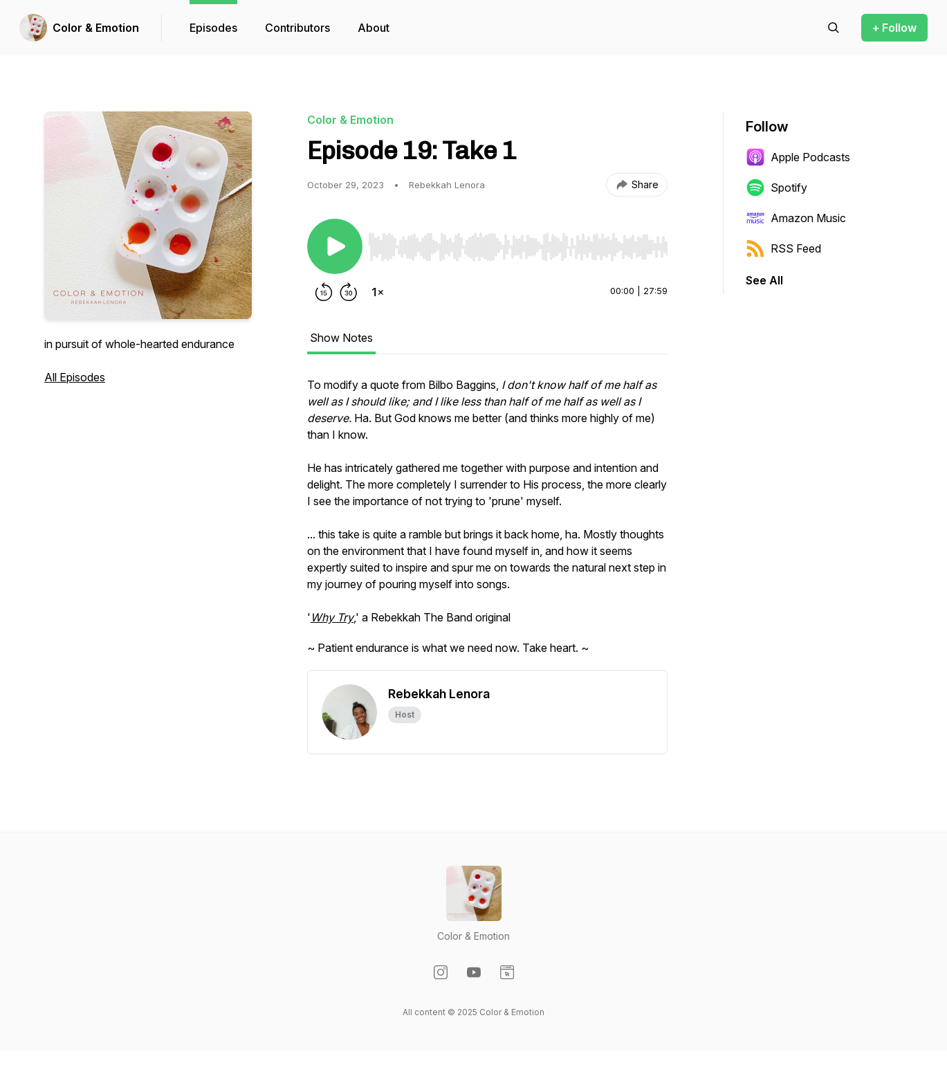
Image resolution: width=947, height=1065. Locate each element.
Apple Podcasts (798, 157)
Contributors (297, 28)
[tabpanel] (487, 523)
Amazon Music (796, 218)
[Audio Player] (518, 243)
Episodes (213, 28)
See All (764, 280)
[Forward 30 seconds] (348, 292)
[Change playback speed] (378, 292)
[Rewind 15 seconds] (323, 292)
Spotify (776, 187)
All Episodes (74, 377)
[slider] (518, 247)
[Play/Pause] (334, 246)
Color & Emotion (96, 28)
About (373, 28)
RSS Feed (783, 248)
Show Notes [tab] (341, 338)
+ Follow (894, 28)
